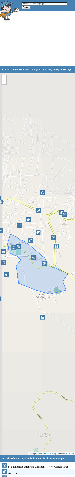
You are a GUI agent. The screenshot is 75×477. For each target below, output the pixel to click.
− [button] (4, 82)
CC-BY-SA (70, 454)
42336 (48, 69)
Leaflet (31, 454)
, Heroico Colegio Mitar (35, 466)
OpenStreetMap (50, 454)
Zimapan (57, 69)
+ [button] (4, 77)
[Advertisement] (37, 43)
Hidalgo (67, 69)
